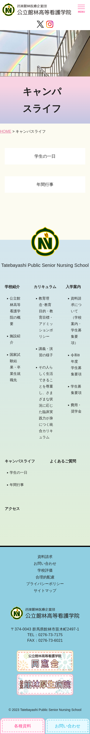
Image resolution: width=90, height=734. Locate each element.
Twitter (40, 24)
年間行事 (45, 184)
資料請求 (45, 557)
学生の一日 (45, 156)
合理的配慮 (45, 577)
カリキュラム (45, 287)
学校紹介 (12, 287)
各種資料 (22, 726)
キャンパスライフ (20, 461)
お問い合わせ (67, 726)
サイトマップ (45, 591)
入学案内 (73, 287)
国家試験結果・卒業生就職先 (15, 367)
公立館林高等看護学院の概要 (15, 311)
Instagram (49, 24)
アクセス (12, 509)
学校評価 (45, 570)
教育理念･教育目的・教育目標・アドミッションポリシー (46, 317)
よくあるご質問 (63, 461)
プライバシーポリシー (45, 584)
